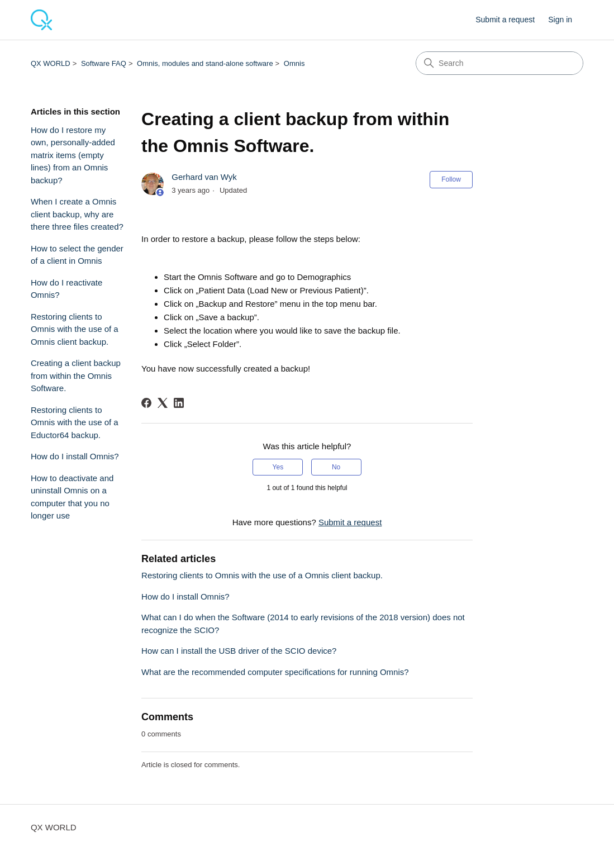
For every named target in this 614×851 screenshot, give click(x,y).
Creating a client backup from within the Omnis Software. (76, 375)
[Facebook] (146, 403)
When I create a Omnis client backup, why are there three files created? (77, 214)
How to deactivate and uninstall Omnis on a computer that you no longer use (72, 497)
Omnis (294, 63)
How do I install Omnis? (75, 456)
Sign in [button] (560, 19)
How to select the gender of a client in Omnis (77, 255)
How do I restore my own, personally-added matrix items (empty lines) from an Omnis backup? (73, 155)
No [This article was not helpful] (336, 467)
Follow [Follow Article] (451, 179)
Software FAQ (103, 63)
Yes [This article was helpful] (278, 467)
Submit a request (505, 19)
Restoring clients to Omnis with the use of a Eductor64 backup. (74, 422)
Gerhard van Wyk (204, 177)
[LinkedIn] (179, 403)
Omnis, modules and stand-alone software (205, 63)
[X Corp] (163, 403)
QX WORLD (50, 63)
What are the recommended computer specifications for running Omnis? (275, 672)
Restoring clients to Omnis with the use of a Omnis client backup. (74, 329)
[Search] (499, 63)
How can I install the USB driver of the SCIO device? (238, 650)
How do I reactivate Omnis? (66, 289)
